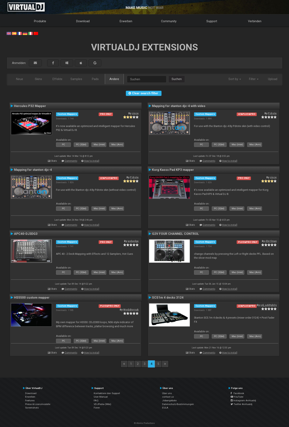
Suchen (177, 79)
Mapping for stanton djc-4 (33, 170)
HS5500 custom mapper (31, 297)
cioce (135, 113)
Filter (254, 79)
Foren (97, 407)
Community (169, 21)
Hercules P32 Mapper (30, 106)
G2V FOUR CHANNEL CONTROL (175, 234)
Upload (272, 79)
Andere (114, 79)
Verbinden (254, 21)
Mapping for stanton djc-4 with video (178, 106)
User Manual (101, 396)
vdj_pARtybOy (268, 305)
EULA (165, 407)
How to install (91, 160)
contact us (168, 396)
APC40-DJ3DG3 (25, 234)
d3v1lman (271, 241)
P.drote (272, 113)
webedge (133, 241)
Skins (38, 79)
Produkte (40, 21)
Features (30, 400)
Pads (95, 79)
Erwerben (126, 21)
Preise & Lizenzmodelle (37, 404)
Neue (19, 79)
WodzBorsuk (131, 309)
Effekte (57, 79)
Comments (71, 160)
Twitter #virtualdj (241, 404)
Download (83, 21)
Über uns (167, 393)
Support (211, 21)
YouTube (237, 396)
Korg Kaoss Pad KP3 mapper (173, 170)
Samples (76, 79)
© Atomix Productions (144, 423)
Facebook (237, 393)
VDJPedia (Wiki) (102, 404)
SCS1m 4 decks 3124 (168, 297)
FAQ (96, 400)
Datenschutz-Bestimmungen (178, 404)
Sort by (234, 79)
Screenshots (32, 407)
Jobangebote (169, 400)
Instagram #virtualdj (243, 400)
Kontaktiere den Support (107, 393)
